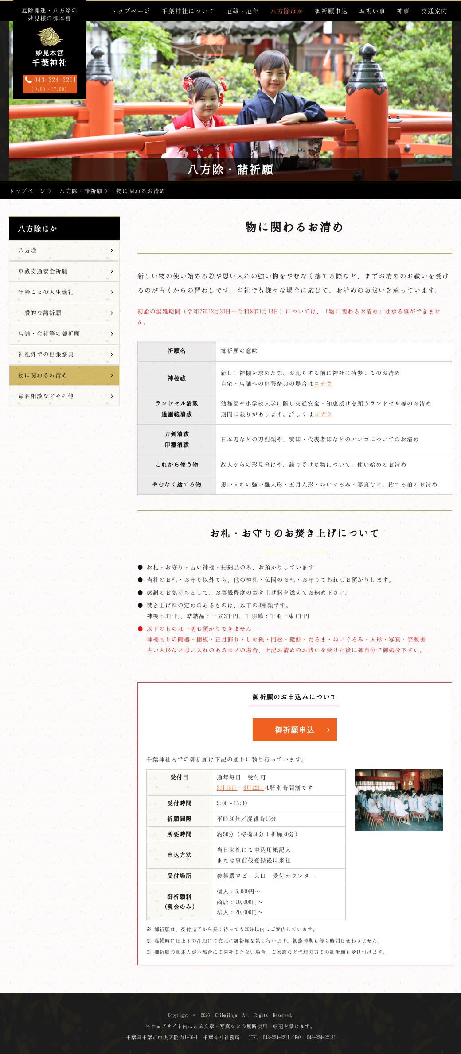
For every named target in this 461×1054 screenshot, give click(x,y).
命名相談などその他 (46, 396)
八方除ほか (287, 11)
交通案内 (434, 11)
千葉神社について (188, 11)
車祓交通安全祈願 (43, 271)
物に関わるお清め (43, 375)
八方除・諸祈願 (81, 191)
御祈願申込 (331, 11)
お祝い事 (372, 11)
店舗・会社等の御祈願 (49, 333)
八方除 (27, 250)
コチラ (323, 383)
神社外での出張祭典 (46, 354)
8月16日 (227, 787)
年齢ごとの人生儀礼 (46, 292)
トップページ (131, 11)
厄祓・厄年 (242, 11)
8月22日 (253, 787)
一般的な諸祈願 (40, 312)
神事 (403, 11)
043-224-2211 (50, 84)
